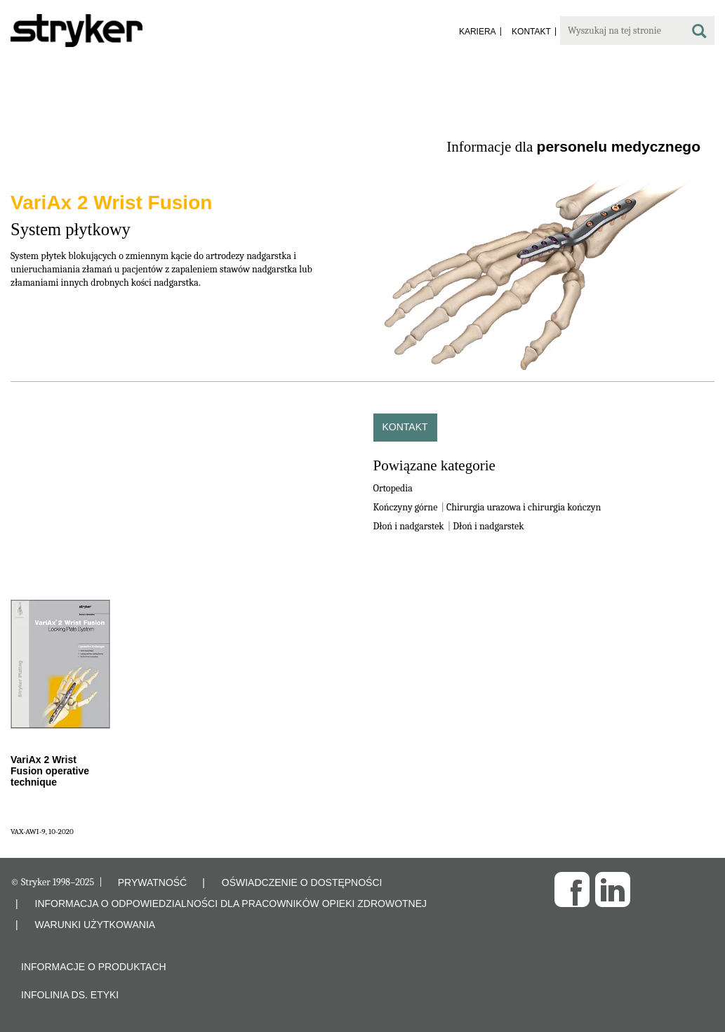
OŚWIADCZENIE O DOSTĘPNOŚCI (302, 882)
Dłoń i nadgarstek (408, 526)
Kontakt (405, 426)
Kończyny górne (405, 507)
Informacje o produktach (93, 966)
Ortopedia (393, 488)
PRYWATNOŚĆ (152, 882)
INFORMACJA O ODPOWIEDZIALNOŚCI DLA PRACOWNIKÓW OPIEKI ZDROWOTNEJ (231, 903)
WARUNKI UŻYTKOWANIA (95, 924)
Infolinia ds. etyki (70, 994)
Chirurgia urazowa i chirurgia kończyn (523, 507)
